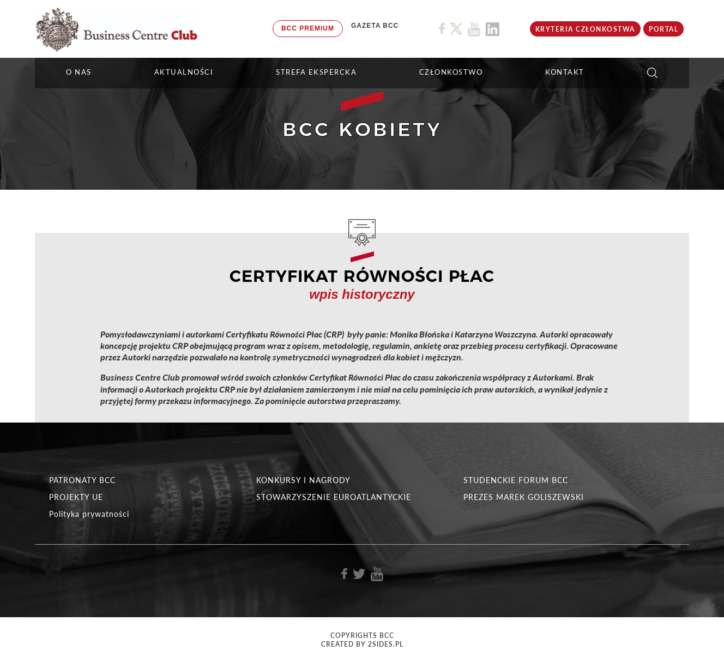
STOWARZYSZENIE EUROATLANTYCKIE (333, 497)
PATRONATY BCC (82, 480)
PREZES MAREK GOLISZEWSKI (523, 497)
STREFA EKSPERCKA (316, 72)
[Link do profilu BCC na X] (456, 29)
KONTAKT (564, 72)
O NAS (79, 72)
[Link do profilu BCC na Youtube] (474, 29)
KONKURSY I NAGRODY (303, 480)
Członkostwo (451, 72)
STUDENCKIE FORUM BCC (515, 480)
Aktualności (184, 72)
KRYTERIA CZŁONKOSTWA (585, 29)
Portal (663, 29)
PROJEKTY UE (76, 497)
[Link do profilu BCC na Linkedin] (492, 29)
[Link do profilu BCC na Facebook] (442, 28)
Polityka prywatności (89, 514)
